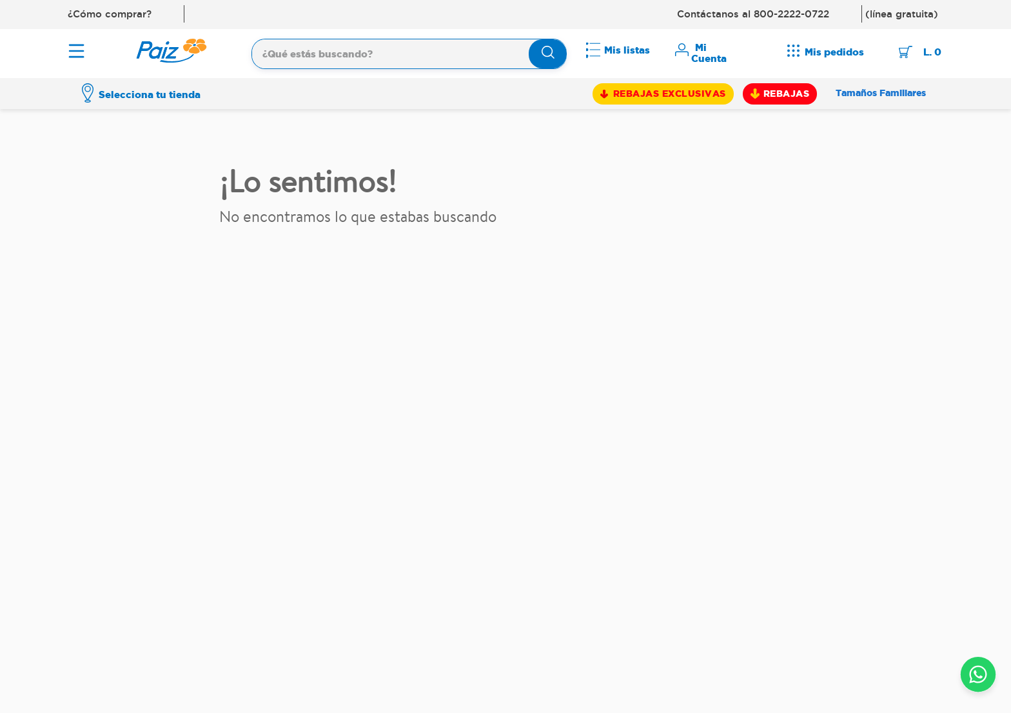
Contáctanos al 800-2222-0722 (753, 13)
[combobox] (409, 52)
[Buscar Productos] (548, 53)
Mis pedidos (834, 51)
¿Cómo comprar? (110, 13)
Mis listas (627, 50)
